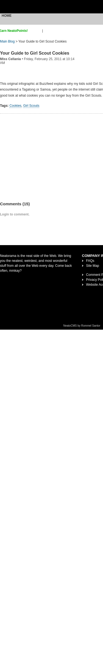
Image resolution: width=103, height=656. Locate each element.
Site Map (92, 266)
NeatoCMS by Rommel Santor (82, 325)
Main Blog (7, 41)
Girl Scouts (31, 106)
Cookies (15, 106)
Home (7, 16)
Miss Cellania (10, 59)
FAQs (90, 261)
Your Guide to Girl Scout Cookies (34, 53)
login (47, 31)
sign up (35, 31)
